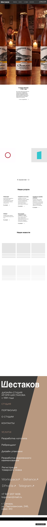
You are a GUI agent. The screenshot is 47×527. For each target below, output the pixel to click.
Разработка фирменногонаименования (16, 459)
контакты (8, 423)
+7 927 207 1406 (10, 494)
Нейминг (5, 213)
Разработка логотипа (23, 196)
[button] (41, 524)
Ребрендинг (6, 196)
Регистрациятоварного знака (12, 468)
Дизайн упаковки (11, 451)
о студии (7, 416)
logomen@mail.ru (42, 2)
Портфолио (9, 410)
